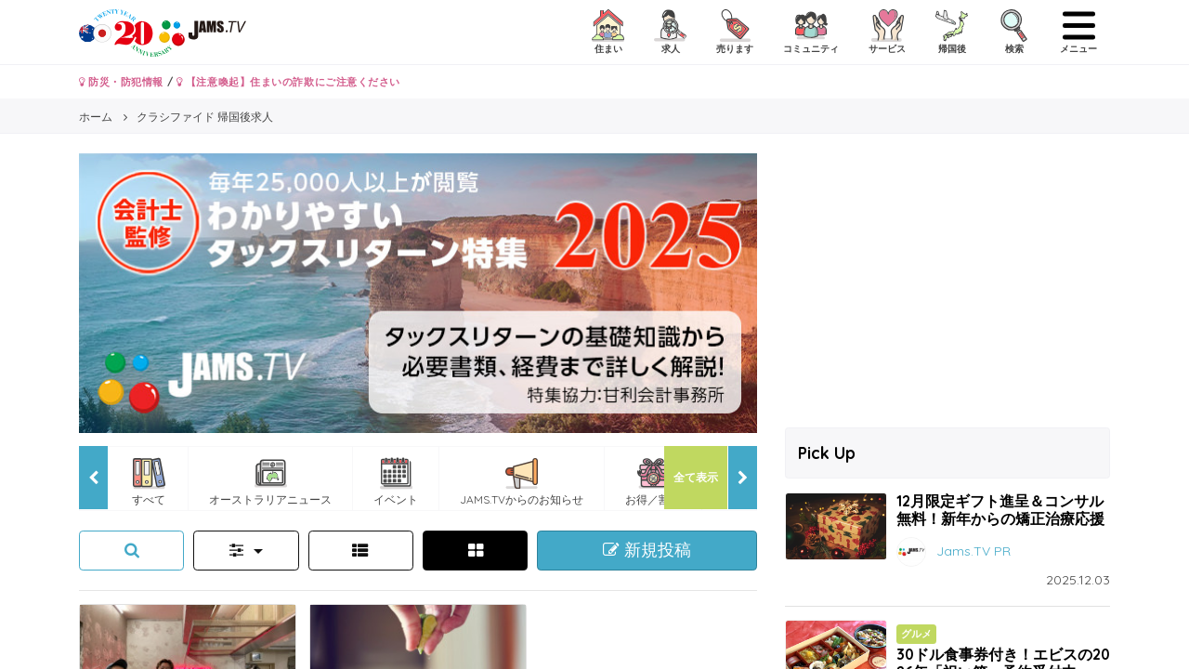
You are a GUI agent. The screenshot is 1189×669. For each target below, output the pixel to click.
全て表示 (695, 477)
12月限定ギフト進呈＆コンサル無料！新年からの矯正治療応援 (1000, 510)
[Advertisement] (947, 283)
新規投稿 (647, 550)
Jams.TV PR (973, 551)
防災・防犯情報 (121, 81)
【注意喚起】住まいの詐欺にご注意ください (288, 81)
